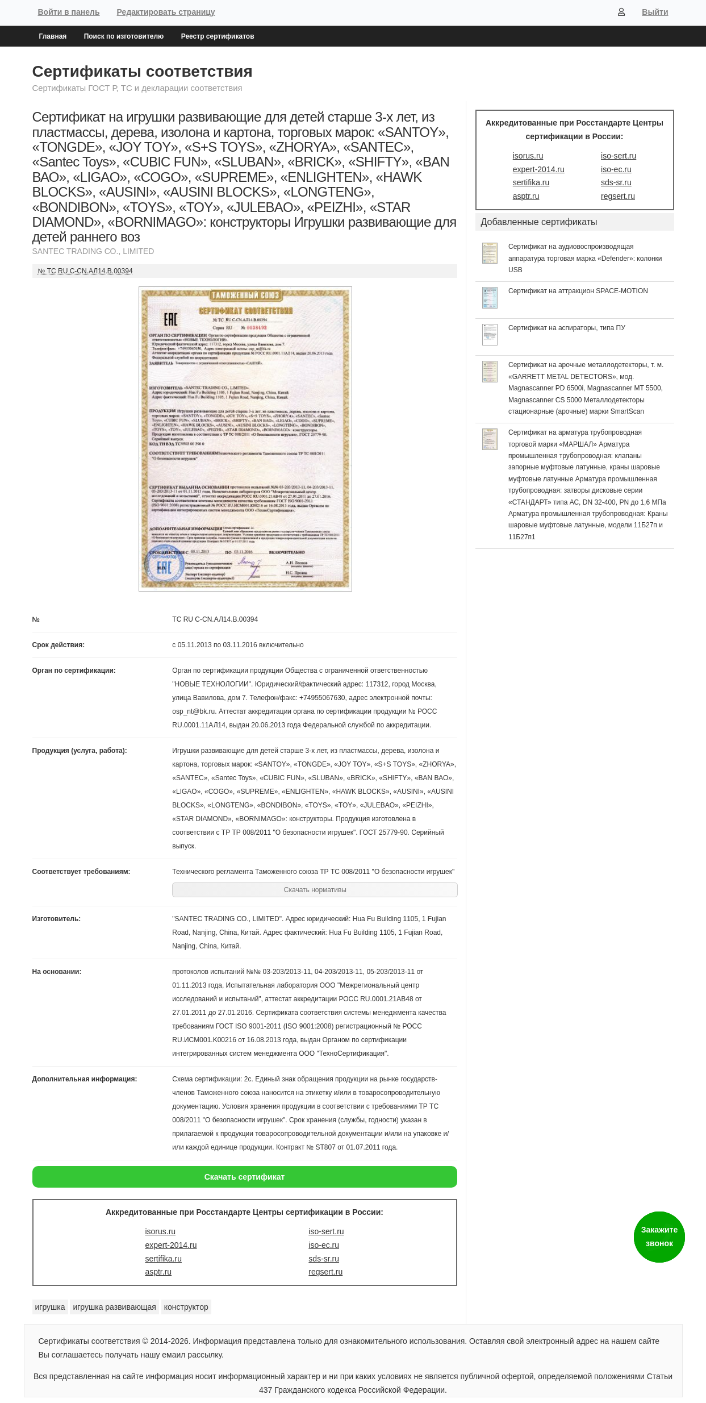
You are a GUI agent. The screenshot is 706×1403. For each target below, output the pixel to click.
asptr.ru (158, 1271)
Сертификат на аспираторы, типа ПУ (566, 328)
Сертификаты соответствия (142, 71)
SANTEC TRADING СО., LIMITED (93, 251)
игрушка (50, 1307)
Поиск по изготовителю (124, 36)
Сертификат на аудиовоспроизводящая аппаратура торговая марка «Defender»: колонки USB (585, 258)
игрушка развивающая (114, 1307)
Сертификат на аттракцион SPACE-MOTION (578, 291)
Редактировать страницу (166, 11)
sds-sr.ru (323, 1258)
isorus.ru (160, 1231)
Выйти (655, 11)
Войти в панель (69, 11)
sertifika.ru (163, 1258)
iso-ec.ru (323, 1245)
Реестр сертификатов (217, 36)
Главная (53, 36)
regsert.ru (325, 1271)
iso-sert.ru (326, 1231)
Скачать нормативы (315, 890)
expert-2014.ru (171, 1245)
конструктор (186, 1307)
